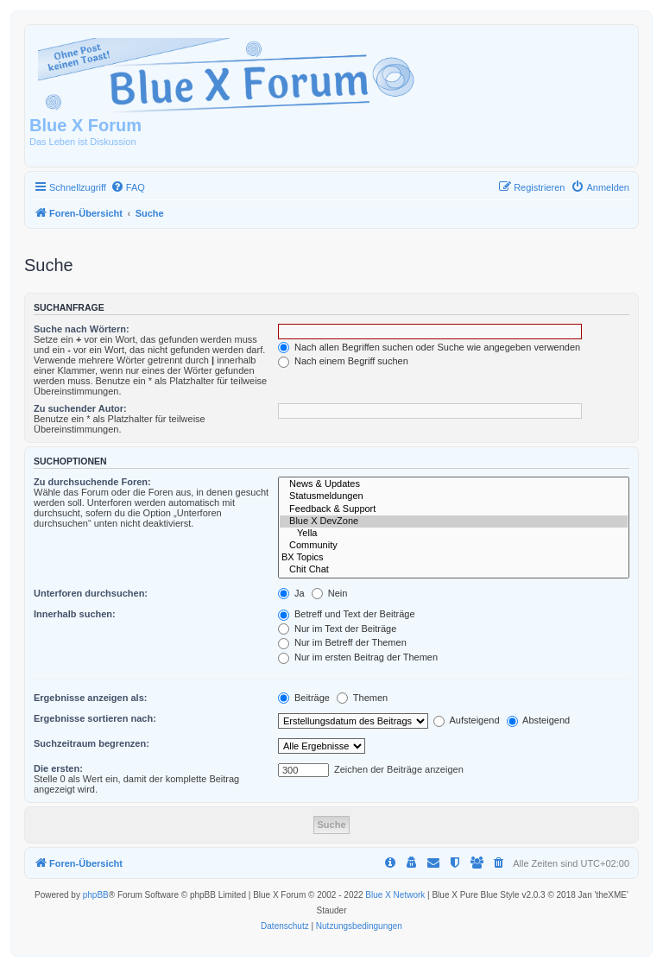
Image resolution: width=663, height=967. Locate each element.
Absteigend (539, 720)
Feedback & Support (454, 509)
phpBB (96, 895)
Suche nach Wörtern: (81, 329)
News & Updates (454, 484)
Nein (330, 593)
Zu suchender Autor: (80, 408)
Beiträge (304, 697)
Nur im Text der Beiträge (337, 628)
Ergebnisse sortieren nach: (95, 718)
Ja (291, 593)
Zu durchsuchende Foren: (92, 482)
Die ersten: (58, 768)
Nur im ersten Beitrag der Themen (358, 657)
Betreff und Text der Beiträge (346, 614)
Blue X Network (395, 895)
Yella (454, 534)
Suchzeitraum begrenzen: (91, 743)
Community (454, 546)
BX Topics (454, 558)
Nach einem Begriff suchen (343, 361)
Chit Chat (454, 570)
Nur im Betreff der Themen (342, 642)
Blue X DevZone (454, 521)
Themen (362, 697)
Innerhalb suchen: (75, 614)
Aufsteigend (466, 720)
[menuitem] (127, 187)
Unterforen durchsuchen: (91, 593)
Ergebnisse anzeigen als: (90, 697)
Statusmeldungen (454, 496)
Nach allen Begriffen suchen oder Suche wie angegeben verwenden (429, 347)
